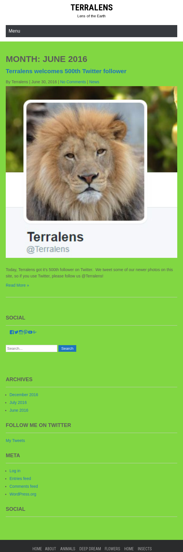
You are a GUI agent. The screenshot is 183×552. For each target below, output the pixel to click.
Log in (14, 470)
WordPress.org (22, 494)
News (94, 82)
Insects (145, 549)
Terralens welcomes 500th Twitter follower (66, 71)
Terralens (91, 7)
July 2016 (18, 402)
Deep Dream (90, 549)
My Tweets (15, 440)
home (129, 549)
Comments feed (23, 486)
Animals (67, 549)
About (50, 549)
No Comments (73, 82)
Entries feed (20, 478)
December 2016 (23, 394)
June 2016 (18, 410)
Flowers (112, 549)
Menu (14, 31)
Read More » (17, 285)
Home (37, 549)
